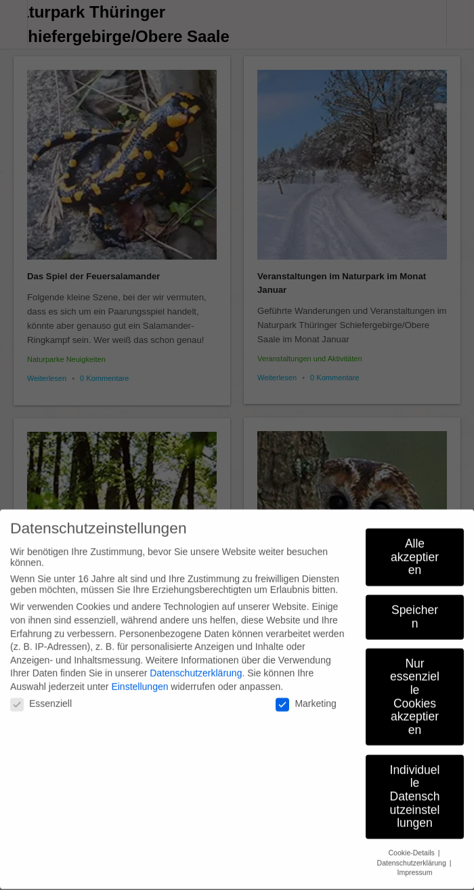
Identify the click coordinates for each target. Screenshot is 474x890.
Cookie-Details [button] (413, 844)
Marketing (306, 695)
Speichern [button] (414, 608)
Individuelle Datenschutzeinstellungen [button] (415, 787)
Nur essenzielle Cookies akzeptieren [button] (414, 688)
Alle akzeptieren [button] (415, 548)
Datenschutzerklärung (196, 665)
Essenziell (41, 695)
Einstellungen (139, 677)
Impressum (415, 864)
